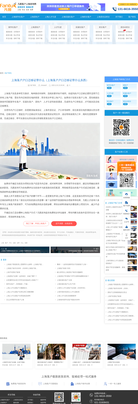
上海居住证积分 (103, 17)
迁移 (14, 243)
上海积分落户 (85, 17)
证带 (18, 243)
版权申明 (43, 400)
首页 (4, 17)
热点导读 (17, 35)
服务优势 (16, 402)
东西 (26, 243)
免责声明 (43, 402)
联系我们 (30, 402)
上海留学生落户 (18, 17)
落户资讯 (132, 17)
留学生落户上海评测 (127, 159)
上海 (2, 243)
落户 (6, 243)
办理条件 (17, 32)
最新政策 (9, 32)
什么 (22, 243)
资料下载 (17, 38)
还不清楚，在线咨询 (64, 223)
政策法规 (9, 35)
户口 (10, 243)
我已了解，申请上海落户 (36, 223)
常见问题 (9, 38)
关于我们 (119, 17)
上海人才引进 (50, 17)
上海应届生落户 (68, 17)
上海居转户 (34, 17)
